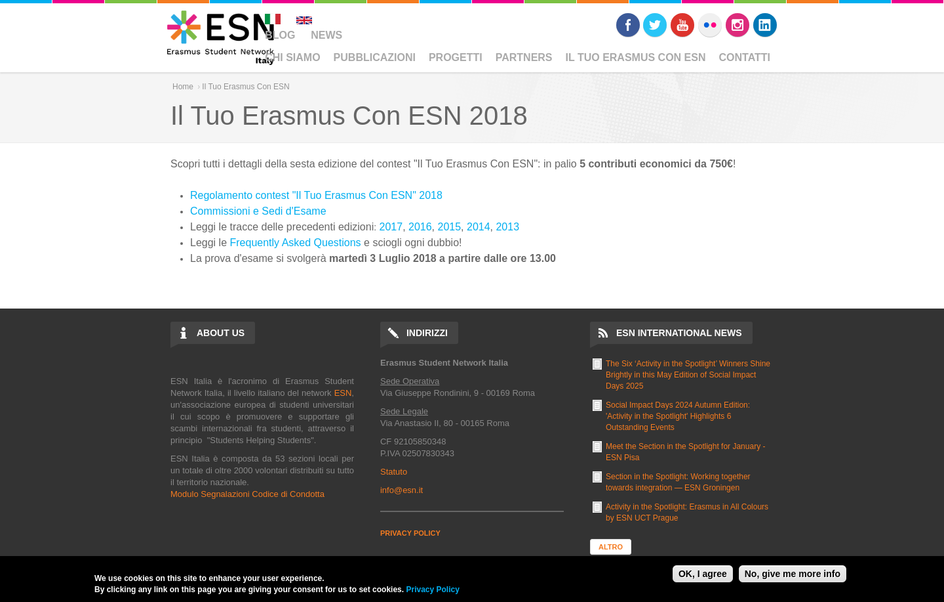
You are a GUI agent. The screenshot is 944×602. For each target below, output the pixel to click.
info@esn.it (401, 490)
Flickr (710, 25)
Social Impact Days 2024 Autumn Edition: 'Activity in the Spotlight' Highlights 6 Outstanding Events (678, 416)
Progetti (455, 57)
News (326, 35)
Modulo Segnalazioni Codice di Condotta (247, 494)
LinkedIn (765, 25)
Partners (524, 57)
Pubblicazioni (375, 57)
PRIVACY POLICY (410, 533)
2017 (391, 226)
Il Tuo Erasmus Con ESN (636, 57)
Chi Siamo (292, 57)
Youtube (682, 25)
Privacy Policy (432, 589)
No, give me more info (792, 574)
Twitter (655, 25)
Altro (611, 547)
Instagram (737, 25)
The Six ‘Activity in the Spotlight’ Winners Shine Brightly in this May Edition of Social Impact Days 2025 (688, 375)
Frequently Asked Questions (295, 242)
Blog (280, 35)
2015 (450, 226)
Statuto (393, 472)
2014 (478, 226)
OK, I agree (702, 574)
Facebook (628, 25)
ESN (343, 393)
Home (182, 86)
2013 (507, 226)
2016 (420, 226)
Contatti (745, 57)
